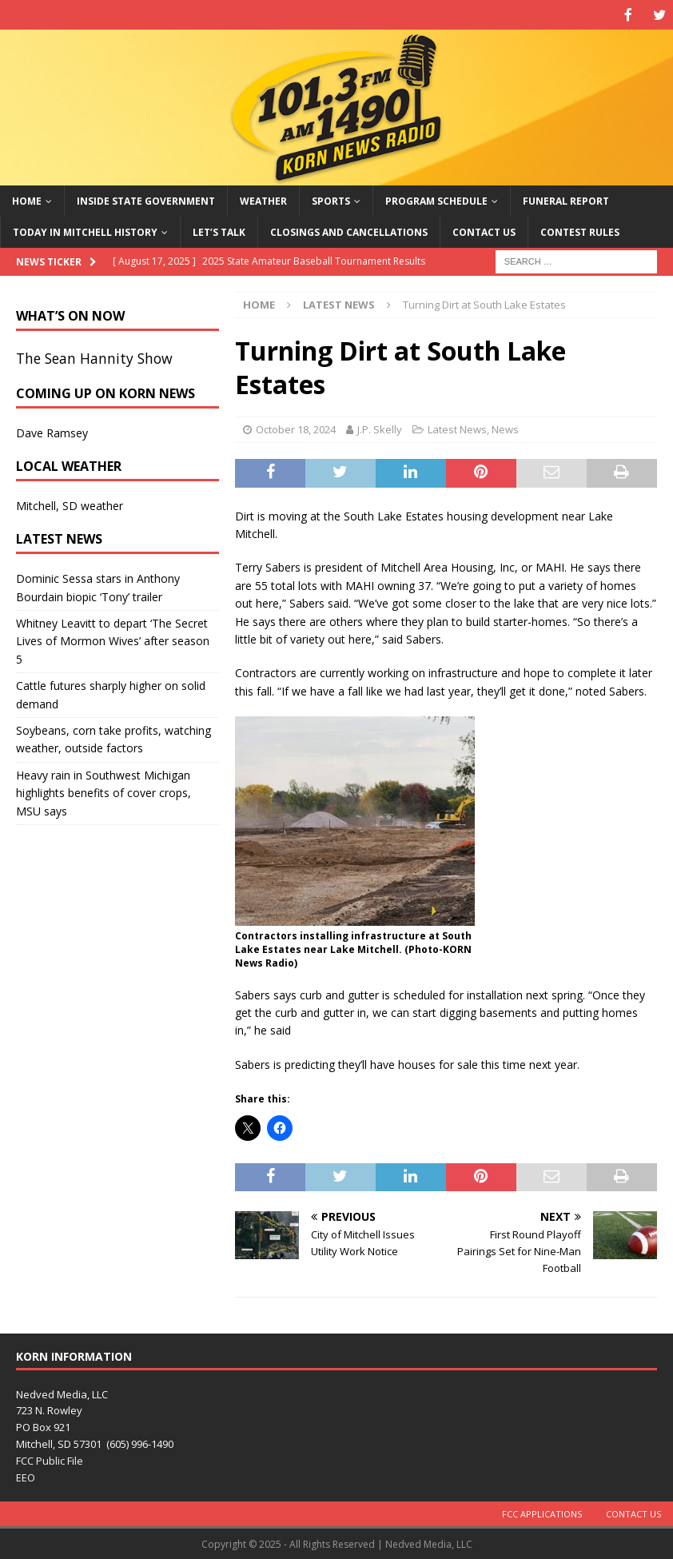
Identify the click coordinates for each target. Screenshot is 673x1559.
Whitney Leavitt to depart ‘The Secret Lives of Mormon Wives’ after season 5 (112, 639)
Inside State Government (146, 199)
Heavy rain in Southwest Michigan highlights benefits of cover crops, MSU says (103, 791)
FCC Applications (542, 1512)
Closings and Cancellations (349, 230)
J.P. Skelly (379, 428)
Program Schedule (436, 199)
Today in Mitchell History (85, 230)
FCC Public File (49, 1459)
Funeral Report (566, 199)
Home (27, 199)
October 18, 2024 (296, 428)
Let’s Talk (219, 230)
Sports (331, 199)
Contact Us (484, 230)
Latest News (457, 428)
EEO (25, 1476)
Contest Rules (579, 230)
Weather (263, 199)
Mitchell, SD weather (69, 504)
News (505, 428)
